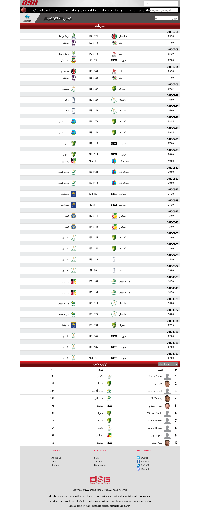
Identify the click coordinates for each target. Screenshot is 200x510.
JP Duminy (157, 398)
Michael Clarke (155, 413)
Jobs (53, 461)
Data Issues (100, 465)
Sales (96, 457)
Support (98, 461)
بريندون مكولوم (156, 405)
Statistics (55, 465)
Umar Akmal (156, 376)
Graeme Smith (155, 391)
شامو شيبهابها (156, 435)
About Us (56, 457)
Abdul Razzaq (155, 428)
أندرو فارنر (158, 383)
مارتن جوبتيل (157, 442)
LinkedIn (145, 465)
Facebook (146, 461)
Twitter (144, 457)
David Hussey (155, 420)
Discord (145, 469)
